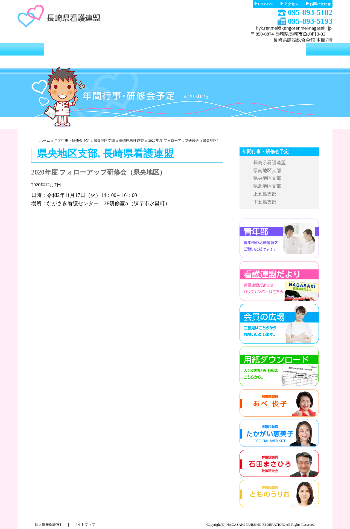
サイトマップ (84, 524)
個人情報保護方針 (49, 524)
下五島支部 (264, 202)
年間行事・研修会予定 (72, 140)
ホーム (44, 140)
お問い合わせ (320, 4)
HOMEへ (265, 4)
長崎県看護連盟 (131, 140)
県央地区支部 (104, 140)
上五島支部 (264, 194)
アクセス (291, 4)
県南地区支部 (267, 170)
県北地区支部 (267, 186)
